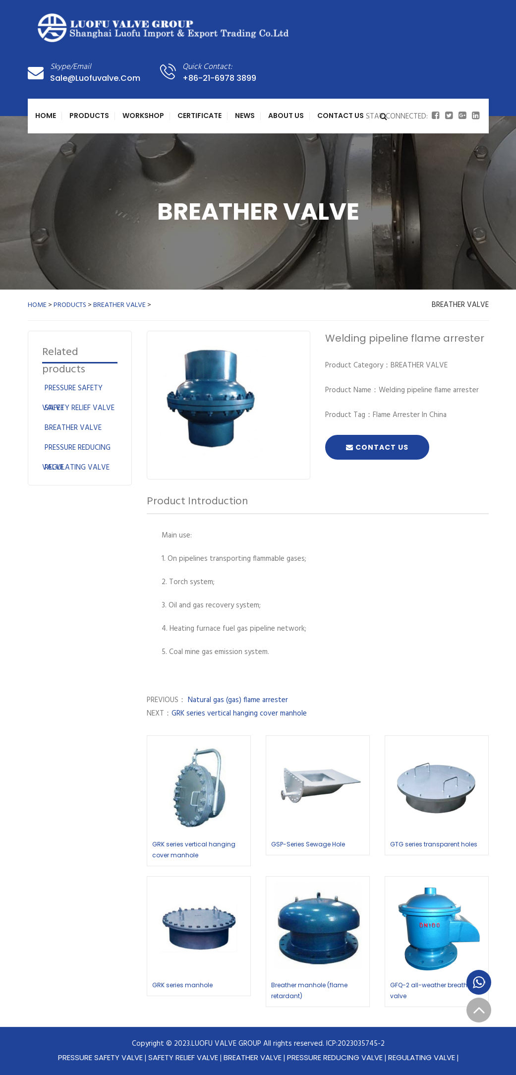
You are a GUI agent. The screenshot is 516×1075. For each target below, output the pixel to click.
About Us (286, 115)
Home (45, 115)
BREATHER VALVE (119, 305)
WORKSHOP (143, 115)
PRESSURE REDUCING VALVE (335, 1057)
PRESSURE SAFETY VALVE (100, 1057)
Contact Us (340, 115)
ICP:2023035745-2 (355, 1044)
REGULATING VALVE (77, 468)
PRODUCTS (89, 115)
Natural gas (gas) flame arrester (237, 700)
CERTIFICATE (199, 115)
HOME (37, 305)
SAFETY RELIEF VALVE (80, 408)
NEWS (245, 115)
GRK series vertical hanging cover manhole (239, 713)
